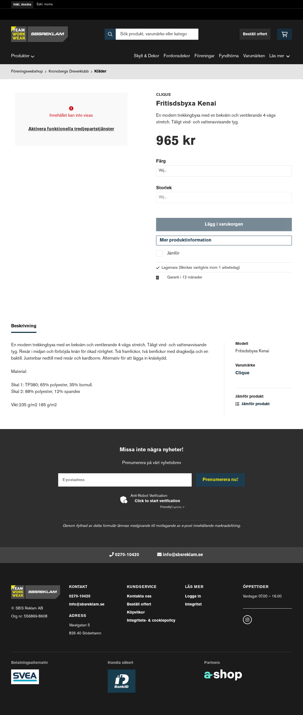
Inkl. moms (22, 4)
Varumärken (254, 56)
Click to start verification (157, 501)
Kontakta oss (139, 596)
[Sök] (151, 34)
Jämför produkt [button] (252, 404)
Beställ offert (255, 34)
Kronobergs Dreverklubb (69, 71)
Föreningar (204, 56)
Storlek (164, 188)
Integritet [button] (193, 604)
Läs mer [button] (279, 56)
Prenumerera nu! (220, 480)
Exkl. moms (45, 4)
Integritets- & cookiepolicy (151, 620)
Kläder (100, 71)
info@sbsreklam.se (183, 555)
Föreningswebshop (27, 71)
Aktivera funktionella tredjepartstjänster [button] (71, 129)
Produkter (23, 56)
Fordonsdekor (177, 56)
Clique (242, 373)
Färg (161, 161)
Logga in (193, 596)
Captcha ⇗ (172, 507)
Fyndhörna (229, 56)
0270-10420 (127, 555)
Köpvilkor (136, 612)
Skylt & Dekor (146, 56)
